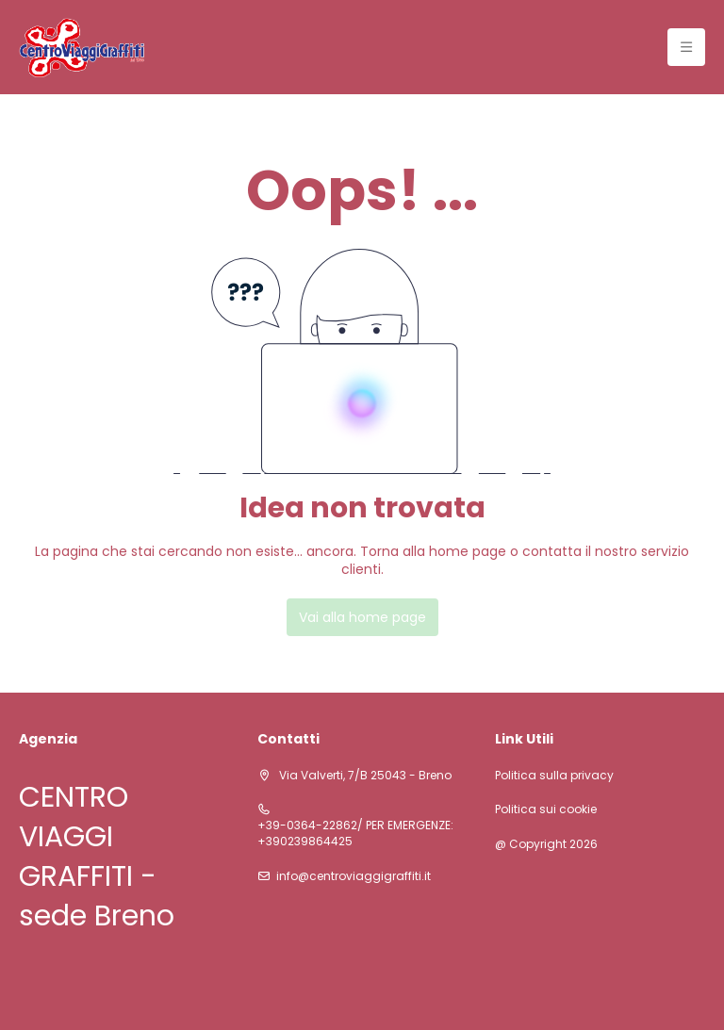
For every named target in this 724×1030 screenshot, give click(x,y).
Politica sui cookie (546, 809)
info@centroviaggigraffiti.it (353, 876)
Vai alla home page (362, 617)
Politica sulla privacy (554, 775)
